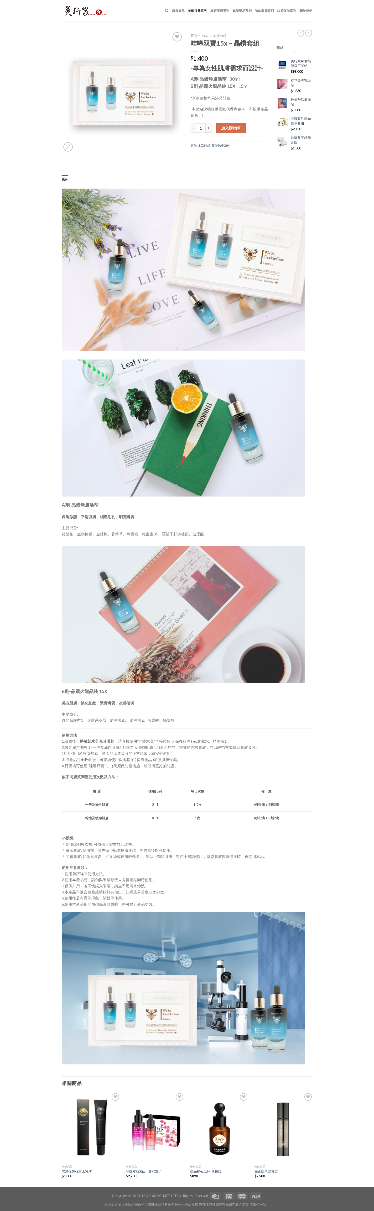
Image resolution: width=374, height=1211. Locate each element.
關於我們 (306, 11)
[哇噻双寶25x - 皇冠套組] (155, 1127)
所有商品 (178, 11)
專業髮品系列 (242, 11)
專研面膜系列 (219, 11)
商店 (205, 35)
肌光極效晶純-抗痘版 (206, 1171)
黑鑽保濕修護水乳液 (77, 1171)
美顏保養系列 (197, 11)
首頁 (194, 35)
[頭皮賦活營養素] (284, 1127)
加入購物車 (231, 128)
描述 (65, 180)
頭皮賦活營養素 (266, 1171)
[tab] (65, 180)
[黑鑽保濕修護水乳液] (91, 1127)
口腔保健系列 (286, 11)
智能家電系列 (264, 11)
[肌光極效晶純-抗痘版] (219, 1127)
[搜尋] (167, 10)
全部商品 (219, 35)
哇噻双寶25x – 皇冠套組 (143, 1171)
